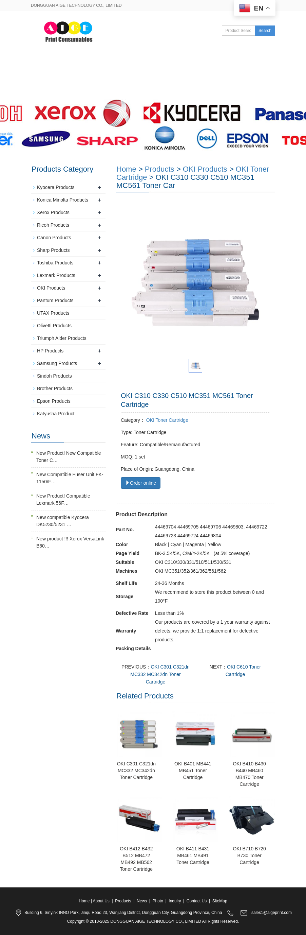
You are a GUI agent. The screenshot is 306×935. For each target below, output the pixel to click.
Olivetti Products (54, 325)
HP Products (50, 350)
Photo (203, 66)
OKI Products (205, 169)
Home (48, 66)
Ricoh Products (53, 225)
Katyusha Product (56, 413)
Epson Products (54, 401)
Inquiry (175, 901)
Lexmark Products (56, 275)
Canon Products (54, 237)
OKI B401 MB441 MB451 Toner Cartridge (192, 770)
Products (130, 66)
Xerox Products (53, 212)
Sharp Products (53, 250)
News (168, 66)
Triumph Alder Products (62, 338)
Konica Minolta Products (62, 200)
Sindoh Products (54, 376)
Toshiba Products (55, 262)
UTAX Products (53, 313)
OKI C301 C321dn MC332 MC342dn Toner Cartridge (160, 674)
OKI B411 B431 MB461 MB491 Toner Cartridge (192, 855)
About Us (88, 66)
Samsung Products (57, 363)
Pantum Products (55, 300)
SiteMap (219, 901)
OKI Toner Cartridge (166, 420)
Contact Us (54, 88)
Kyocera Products (56, 187)
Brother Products (55, 388)
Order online (140, 483)
